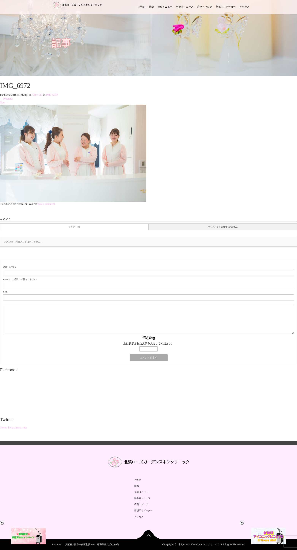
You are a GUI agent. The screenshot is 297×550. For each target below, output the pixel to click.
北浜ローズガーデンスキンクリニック (199, 544)
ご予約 (141, 6)
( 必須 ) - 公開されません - (20, 279)
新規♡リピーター (226, 6)
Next (4, 102)
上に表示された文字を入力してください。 (148, 343)
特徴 (151, 6)
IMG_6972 (52, 95)
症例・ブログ (204, 6)
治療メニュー (165, 6)
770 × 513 (37, 95)
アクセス (244, 6)
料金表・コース (184, 6)
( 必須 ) (9, 267)
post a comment (46, 204)
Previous (6, 98)
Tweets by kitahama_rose (13, 427)
